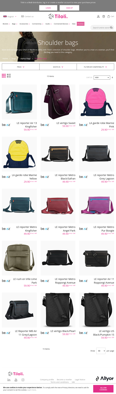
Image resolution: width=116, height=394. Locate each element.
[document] (58, 388)
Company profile (47, 379)
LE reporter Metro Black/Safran (65, 176)
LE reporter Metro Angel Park (65, 228)
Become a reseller (64, 379)
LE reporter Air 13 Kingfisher (27, 124)
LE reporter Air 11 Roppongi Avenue (104, 280)
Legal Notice (80, 379)
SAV (73, 382)
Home (5, 58)
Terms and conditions (60, 382)
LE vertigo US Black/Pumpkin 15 (103, 332)
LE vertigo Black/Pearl (62, 331)
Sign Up (70, 8)
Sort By (89, 77)
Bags (14, 58)
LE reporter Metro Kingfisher (26, 228)
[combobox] (102, 28)
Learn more (31, 390)
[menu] (49, 24)
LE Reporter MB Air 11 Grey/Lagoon (26, 332)
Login (47, 8)
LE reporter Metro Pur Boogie (104, 228)
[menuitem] (6, 24)
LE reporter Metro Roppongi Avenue (65, 280)
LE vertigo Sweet (65, 123)
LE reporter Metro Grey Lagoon (104, 176)
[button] (10, 16)
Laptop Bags (25, 58)
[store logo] (58, 16)
